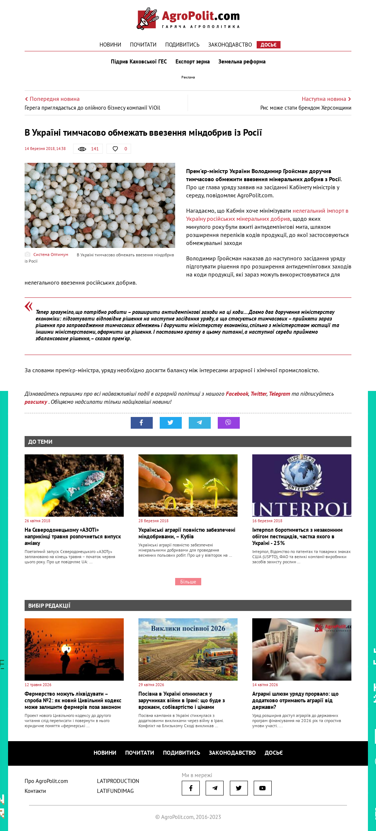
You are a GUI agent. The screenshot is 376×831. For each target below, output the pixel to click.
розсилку (36, 401)
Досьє (268, 44)
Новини (110, 44)
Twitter (258, 393)
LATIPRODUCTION (118, 780)
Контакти (35, 790)
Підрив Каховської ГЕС (139, 61)
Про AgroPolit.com (46, 780)
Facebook (237, 393)
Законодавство (230, 44)
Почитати (143, 44)
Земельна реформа (241, 61)
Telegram (279, 393)
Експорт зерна (193, 61)
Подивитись (182, 44)
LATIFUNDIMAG (115, 790)
